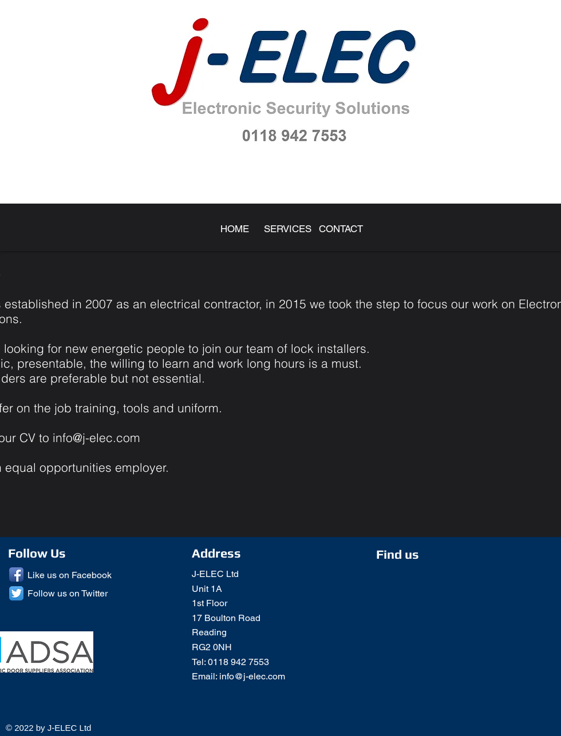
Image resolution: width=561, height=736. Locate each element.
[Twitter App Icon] (16, 593)
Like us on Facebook (69, 575)
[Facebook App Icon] (16, 574)
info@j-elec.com (96, 437)
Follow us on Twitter (67, 593)
